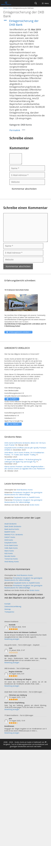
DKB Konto (8, 540)
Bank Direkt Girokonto (12, 526)
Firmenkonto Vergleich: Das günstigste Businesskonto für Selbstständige (23, 493)
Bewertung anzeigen (11, 639)
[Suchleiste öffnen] (35, 3)
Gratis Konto (34, 505)
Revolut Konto (9, 556)
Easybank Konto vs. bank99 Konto (27, 497)
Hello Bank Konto (11, 548)
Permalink (17, 130)
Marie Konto (9, 551)
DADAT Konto (9, 537)
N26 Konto (8, 553)
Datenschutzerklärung (12, 606)
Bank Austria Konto (11, 529)
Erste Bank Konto (11, 545)
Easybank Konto (10, 542)
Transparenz (9, 612)
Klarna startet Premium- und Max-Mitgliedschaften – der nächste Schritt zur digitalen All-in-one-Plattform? (24, 467)
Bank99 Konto (9, 532)
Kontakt (7, 604)
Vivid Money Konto (11, 561)
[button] (25, 23)
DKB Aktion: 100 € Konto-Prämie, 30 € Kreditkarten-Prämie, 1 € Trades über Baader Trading (24, 453)
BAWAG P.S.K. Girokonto (13, 534)
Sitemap (7, 609)
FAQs (10, 8)
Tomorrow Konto (11, 559)
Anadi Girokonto (10, 524)
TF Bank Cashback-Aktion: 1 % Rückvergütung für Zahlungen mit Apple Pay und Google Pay (23, 460)
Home (5, 8)
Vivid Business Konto (25, 490)
